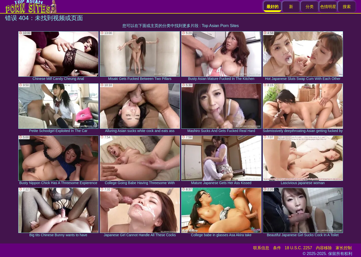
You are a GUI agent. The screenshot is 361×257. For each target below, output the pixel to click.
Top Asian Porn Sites (220, 26)
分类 (310, 7)
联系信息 (261, 248)
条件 (277, 248)
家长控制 (344, 248)
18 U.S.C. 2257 (298, 248)
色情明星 (328, 7)
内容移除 (324, 248)
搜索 (347, 7)
